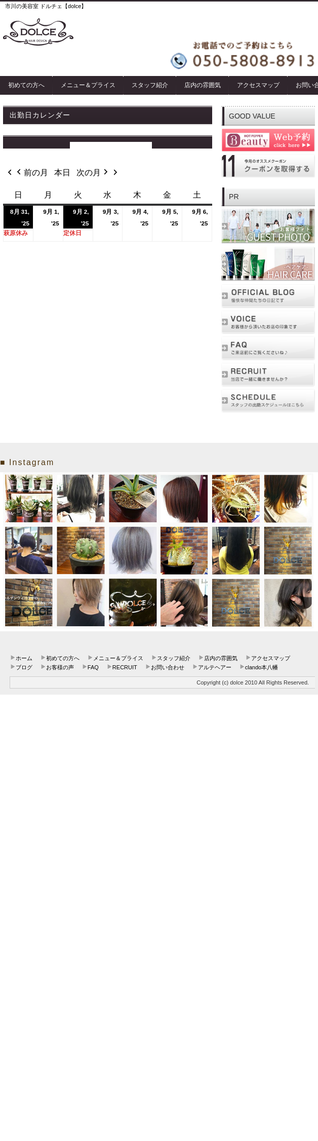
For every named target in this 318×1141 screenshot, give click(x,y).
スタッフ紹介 (150, 85)
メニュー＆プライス (88, 85)
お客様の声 (60, 667)
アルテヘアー (214, 667)
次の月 (93, 173)
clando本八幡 (261, 667)
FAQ (93, 667)
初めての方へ (26, 85)
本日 (62, 172)
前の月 (31, 173)
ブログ (24, 667)
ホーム (24, 658)
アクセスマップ (258, 85)
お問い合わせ (167, 667)
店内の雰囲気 (202, 85)
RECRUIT (124, 667)
